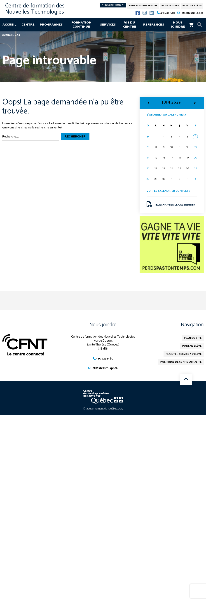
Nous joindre (178, 24)
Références (153, 24)
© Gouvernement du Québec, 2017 (103, 409)
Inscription (113, 5)
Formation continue (81, 24)
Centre (28, 24)
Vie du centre (129, 24)
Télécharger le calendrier (171, 204)
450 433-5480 (167, 13)
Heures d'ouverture (143, 6)
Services (108, 24)
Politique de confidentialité (181, 363)
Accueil (9, 24)
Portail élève (192, 6)
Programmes (51, 24)
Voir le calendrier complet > (168, 191)
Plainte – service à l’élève (185, 355)
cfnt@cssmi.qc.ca (192, 13)
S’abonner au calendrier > (166, 114)
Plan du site (170, 6)
